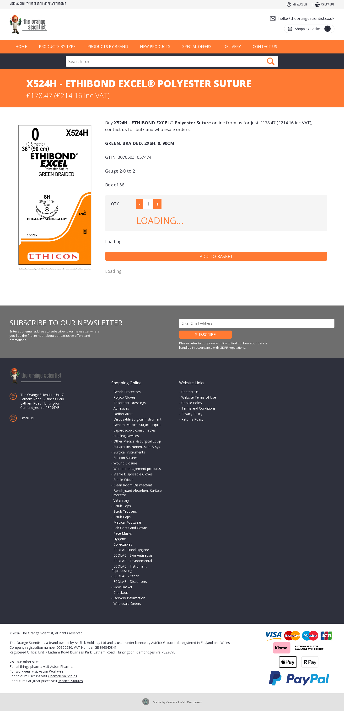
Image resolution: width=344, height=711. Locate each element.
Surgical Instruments (129, 452)
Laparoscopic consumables (134, 430)
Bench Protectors (127, 392)
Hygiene (119, 539)
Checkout (327, 4)
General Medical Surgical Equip (137, 424)
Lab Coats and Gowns (130, 528)
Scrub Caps (122, 517)
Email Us (27, 418)
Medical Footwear (127, 522)
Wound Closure (125, 463)
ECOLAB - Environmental (132, 560)
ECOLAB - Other (126, 576)
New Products (155, 46)
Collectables (122, 544)
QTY (115, 203)
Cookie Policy (191, 402)
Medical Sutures (70, 681)
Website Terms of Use (198, 397)
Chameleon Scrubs (62, 676)
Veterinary (121, 500)
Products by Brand (107, 46)
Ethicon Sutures (125, 457)
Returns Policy (192, 419)
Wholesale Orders (127, 603)
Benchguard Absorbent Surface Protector (136, 492)
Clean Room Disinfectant (132, 485)
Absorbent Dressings (129, 402)
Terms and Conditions (198, 408)
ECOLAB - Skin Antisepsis (132, 555)
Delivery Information (129, 598)
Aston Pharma (61, 666)
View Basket (122, 587)
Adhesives (121, 408)
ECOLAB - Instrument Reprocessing (129, 568)
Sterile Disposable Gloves (133, 474)
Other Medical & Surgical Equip (137, 441)
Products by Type (57, 46)
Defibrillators (123, 413)
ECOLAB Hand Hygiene (131, 550)
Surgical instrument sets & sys (136, 446)
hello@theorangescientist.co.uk (306, 18)
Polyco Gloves (124, 397)
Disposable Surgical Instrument (137, 419)
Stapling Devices (126, 435)
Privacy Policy (191, 413)
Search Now (271, 61)
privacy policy (217, 343)
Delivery (232, 46)
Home (21, 46)
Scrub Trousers (125, 511)
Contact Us (265, 46)
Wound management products (137, 468)
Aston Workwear (52, 671)
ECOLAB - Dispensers (130, 581)
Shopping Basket (313, 29)
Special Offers (196, 46)
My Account (301, 4)
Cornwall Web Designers (184, 702)
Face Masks (122, 533)
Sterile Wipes (123, 479)
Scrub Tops (122, 506)
